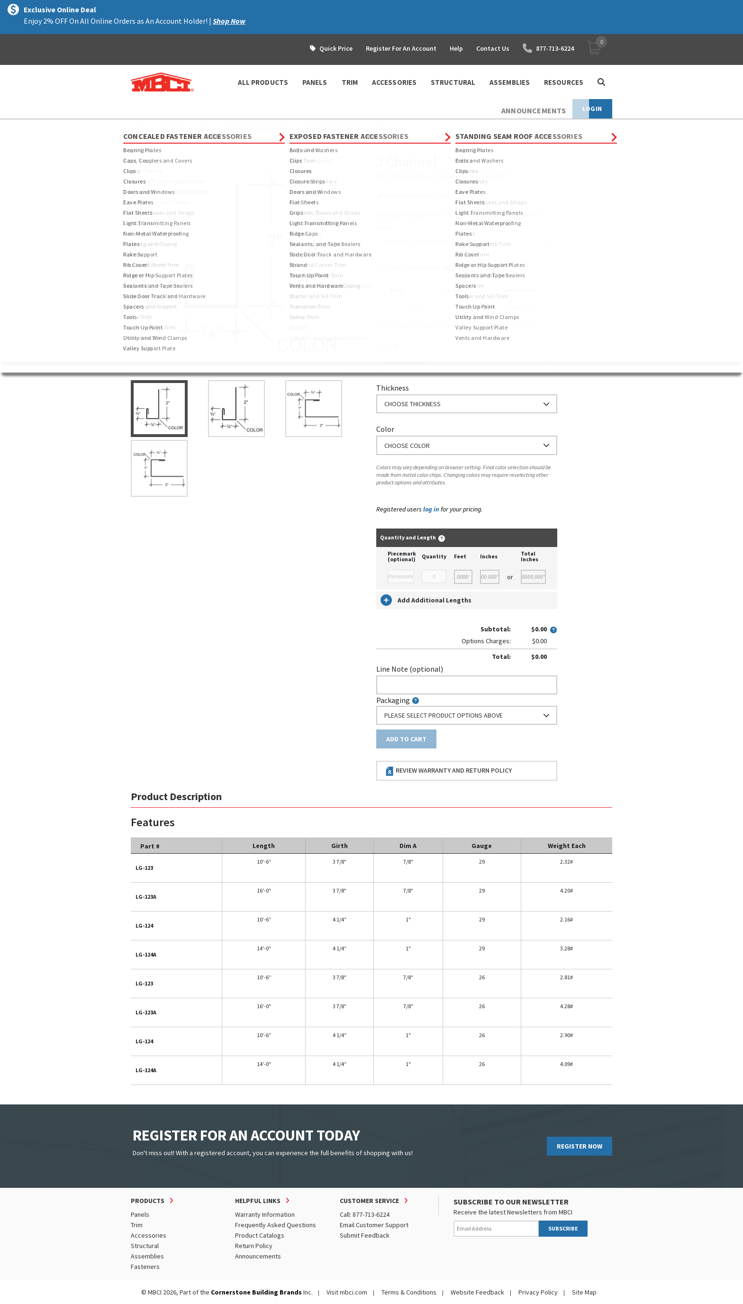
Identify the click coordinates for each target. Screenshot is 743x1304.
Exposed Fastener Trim (256, 128)
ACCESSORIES (394, 82)
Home (139, 128)
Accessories (148, 1235)
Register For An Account (401, 48)
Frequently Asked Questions (275, 1225)
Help (456, 48)
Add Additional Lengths (426, 600)
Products (172, 128)
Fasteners (145, 1266)
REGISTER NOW (579, 1146)
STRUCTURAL (453, 82)
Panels (140, 1214)
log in (431, 509)
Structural (145, 1245)
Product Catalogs (259, 1235)
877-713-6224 (548, 48)
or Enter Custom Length (416, 267)
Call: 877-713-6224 (365, 1214)
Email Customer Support (374, 1225)
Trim (204, 128)
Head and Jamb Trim (331, 128)
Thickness (392, 387)
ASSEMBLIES (509, 82)
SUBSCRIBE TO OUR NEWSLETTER (511, 1201)
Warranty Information (265, 1214)
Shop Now (229, 21)
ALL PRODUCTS (263, 82)
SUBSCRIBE (563, 1228)
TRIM (350, 82)
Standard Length (403, 214)
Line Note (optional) (409, 669)
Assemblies (147, 1256)
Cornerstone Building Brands (256, 1292)
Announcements (258, 1256)
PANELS (314, 82)
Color (385, 429)
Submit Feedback (365, 1235)
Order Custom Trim (413, 195)
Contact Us (492, 48)
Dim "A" (388, 346)
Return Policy (253, 1245)
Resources (563, 82)
